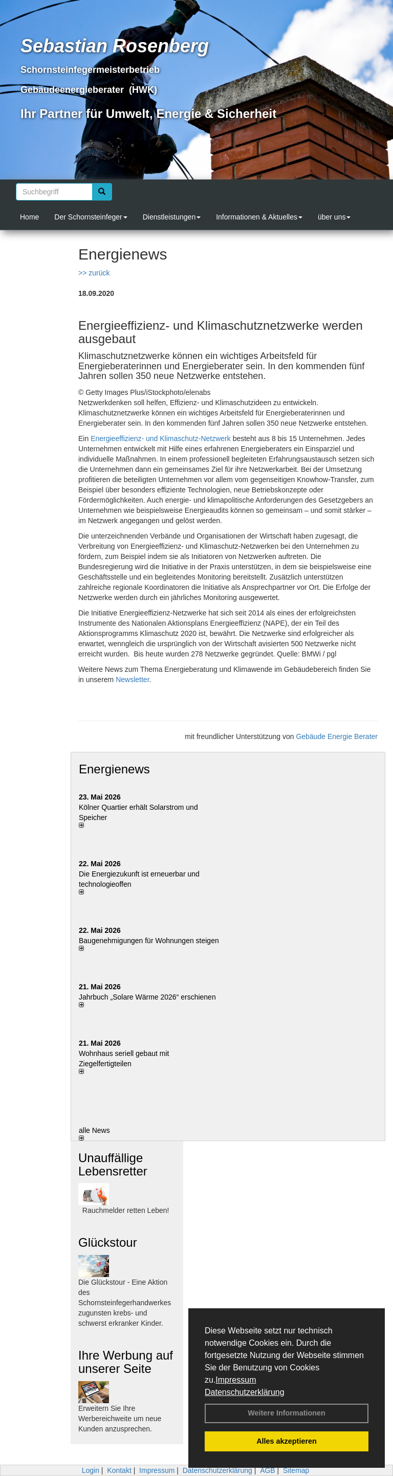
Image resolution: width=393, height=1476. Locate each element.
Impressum (235, 1379)
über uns (334, 217)
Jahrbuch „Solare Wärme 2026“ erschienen (147, 997)
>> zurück (94, 273)
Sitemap (296, 1470)
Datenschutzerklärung (245, 1392)
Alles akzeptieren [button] (286, 1441)
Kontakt (119, 1470)
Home (29, 217)
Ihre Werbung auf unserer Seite (125, 1361)
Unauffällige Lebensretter (112, 1164)
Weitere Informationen (286, 1413)
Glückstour (107, 1242)
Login (90, 1470)
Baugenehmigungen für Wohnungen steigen (149, 940)
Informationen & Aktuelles (259, 217)
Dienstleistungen (172, 217)
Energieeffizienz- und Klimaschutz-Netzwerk (161, 438)
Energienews (114, 769)
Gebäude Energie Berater (337, 736)
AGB (267, 1470)
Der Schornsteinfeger (90, 217)
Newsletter (132, 679)
